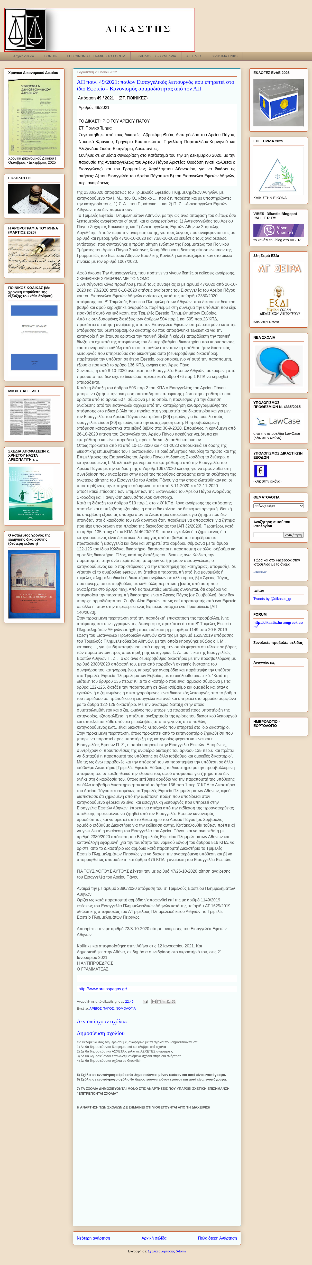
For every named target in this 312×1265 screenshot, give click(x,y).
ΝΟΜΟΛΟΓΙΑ (126, 1008)
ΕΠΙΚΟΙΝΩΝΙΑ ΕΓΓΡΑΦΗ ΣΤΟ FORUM (96, 56)
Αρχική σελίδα (23, 56)
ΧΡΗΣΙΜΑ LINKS (224, 56)
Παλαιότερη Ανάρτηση (217, 1238)
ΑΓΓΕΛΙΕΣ (194, 56)
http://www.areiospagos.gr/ (103, 989)
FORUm (50, 56)
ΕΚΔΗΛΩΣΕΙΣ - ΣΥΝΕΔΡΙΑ (155, 56)
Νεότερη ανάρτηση (93, 1238)
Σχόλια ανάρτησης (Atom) (167, 1251)
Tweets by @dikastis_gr (272, 599)
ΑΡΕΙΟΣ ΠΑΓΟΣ (101, 1008)
